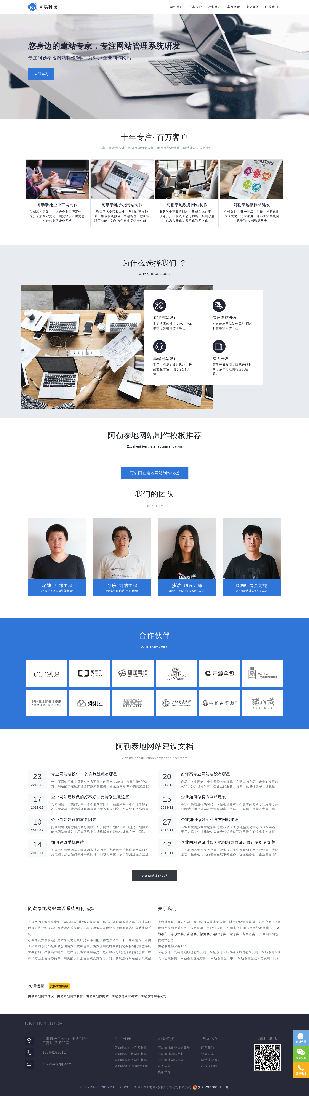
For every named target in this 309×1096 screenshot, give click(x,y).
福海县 (205, 934)
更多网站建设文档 (155, 876)
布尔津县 (177, 934)
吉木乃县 (248, 934)
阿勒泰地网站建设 (41, 996)
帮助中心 (209, 1039)
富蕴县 (192, 934)
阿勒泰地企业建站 (125, 996)
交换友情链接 (59, 986)
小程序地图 (209, 1066)
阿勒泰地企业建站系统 (174, 1047)
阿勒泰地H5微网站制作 (131, 1066)
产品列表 (123, 1039)
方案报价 (195, 7)
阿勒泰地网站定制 (171, 1054)
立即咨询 (41, 74)
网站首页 (176, 7)
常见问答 (252, 7)
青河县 (234, 934)
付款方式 (207, 1054)
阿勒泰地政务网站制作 (131, 1060)
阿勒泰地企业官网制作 (131, 1047)
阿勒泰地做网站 (97, 996)
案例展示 (233, 7)
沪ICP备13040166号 (213, 1087)
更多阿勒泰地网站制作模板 (154, 473)
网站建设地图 (211, 1060)
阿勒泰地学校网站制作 (131, 1054)
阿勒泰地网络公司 (154, 996)
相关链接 (166, 1039)
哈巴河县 (219, 934)
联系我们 (271, 7)
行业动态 (214, 7)
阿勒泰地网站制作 (70, 996)
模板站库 (164, 1072)
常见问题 (164, 1066)
